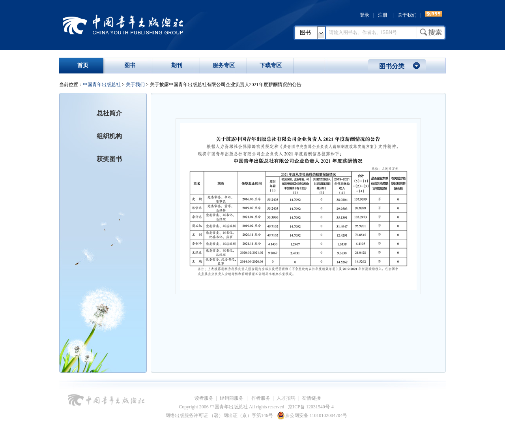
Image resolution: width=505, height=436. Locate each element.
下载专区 (271, 65)
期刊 (176, 65)
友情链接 (311, 398)
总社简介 (109, 113)
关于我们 (407, 15)
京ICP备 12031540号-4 (311, 407)
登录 (364, 15)
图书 (305, 33)
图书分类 (391, 66)
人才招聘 (286, 398)
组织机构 (109, 136)
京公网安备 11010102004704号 (312, 415)
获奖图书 (109, 159)
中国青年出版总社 (123, 24)
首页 (82, 65)
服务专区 (224, 65)
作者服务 (260, 398)
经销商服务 (232, 398)
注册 (382, 15)
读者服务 (204, 398)
